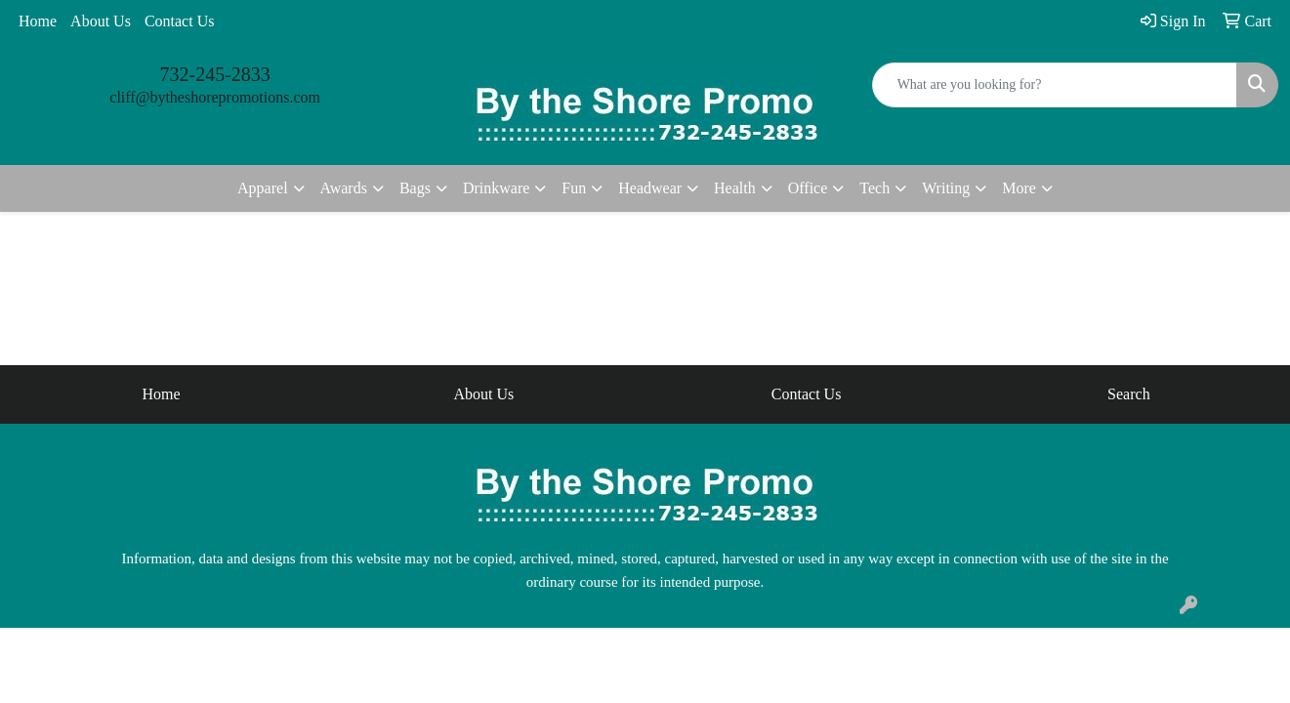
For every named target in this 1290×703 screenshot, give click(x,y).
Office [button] (808, 188)
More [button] (1019, 188)
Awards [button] (343, 188)
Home (38, 21)
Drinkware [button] (496, 188)
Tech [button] (874, 188)
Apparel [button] (262, 188)
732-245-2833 (215, 74)
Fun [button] (574, 188)
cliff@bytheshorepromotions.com (214, 97)
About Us (100, 21)
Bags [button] (415, 188)
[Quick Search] (1054, 84)
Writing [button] (946, 188)
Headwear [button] (650, 188)
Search (1128, 394)
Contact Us (180, 21)
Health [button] (735, 188)
